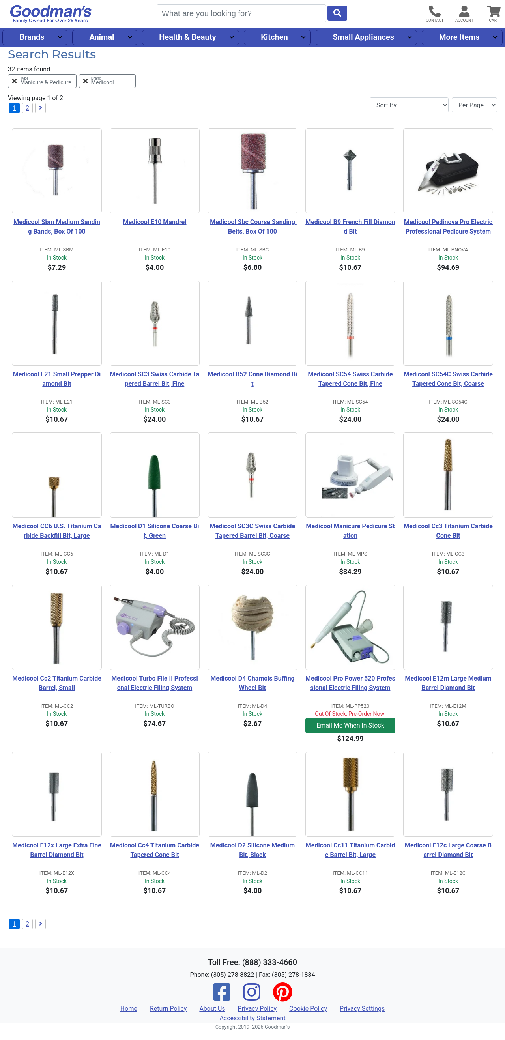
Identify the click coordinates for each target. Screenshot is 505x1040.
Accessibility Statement (252, 1018)
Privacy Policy (257, 1008)
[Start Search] (337, 13)
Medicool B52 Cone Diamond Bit (252, 378)
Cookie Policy (308, 1008)
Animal (101, 37)
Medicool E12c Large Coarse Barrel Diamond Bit (448, 850)
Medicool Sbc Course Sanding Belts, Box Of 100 (253, 226)
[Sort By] (409, 104)
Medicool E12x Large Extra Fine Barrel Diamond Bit (57, 850)
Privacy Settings (362, 1008)
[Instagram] (252, 997)
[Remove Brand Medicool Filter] (107, 81)
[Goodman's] (51, 14)
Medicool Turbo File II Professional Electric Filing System (154, 683)
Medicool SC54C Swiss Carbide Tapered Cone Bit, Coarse (448, 378)
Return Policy (168, 1008)
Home (128, 1008)
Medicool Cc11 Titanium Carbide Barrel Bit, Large (350, 850)
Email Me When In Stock (350, 725)
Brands (31, 37)
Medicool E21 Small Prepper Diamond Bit (57, 378)
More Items (459, 37)
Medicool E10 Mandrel (155, 222)
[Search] (241, 13)
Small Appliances (364, 37)
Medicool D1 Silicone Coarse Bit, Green (154, 530)
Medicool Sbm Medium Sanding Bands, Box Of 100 (56, 226)
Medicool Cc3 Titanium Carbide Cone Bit (448, 530)
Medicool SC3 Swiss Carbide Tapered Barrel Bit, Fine (155, 378)
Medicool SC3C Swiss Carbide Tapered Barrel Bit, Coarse (253, 530)
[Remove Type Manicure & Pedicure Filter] (42, 81)
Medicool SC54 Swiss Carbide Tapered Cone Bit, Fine (351, 378)
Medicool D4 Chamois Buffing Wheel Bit (253, 683)
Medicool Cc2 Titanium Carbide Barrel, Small (57, 683)
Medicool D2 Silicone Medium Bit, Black (253, 850)
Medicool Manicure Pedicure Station (350, 530)
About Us (212, 1008)
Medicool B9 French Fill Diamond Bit (350, 226)
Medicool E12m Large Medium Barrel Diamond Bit (449, 683)
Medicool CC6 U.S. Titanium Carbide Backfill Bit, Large (57, 530)
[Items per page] (474, 104)
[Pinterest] (282, 997)
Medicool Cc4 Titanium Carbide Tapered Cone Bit (155, 850)
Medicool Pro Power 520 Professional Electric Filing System (350, 683)
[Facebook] (222, 997)
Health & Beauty (187, 37)
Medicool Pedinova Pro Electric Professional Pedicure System (448, 226)
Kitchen (274, 37)
